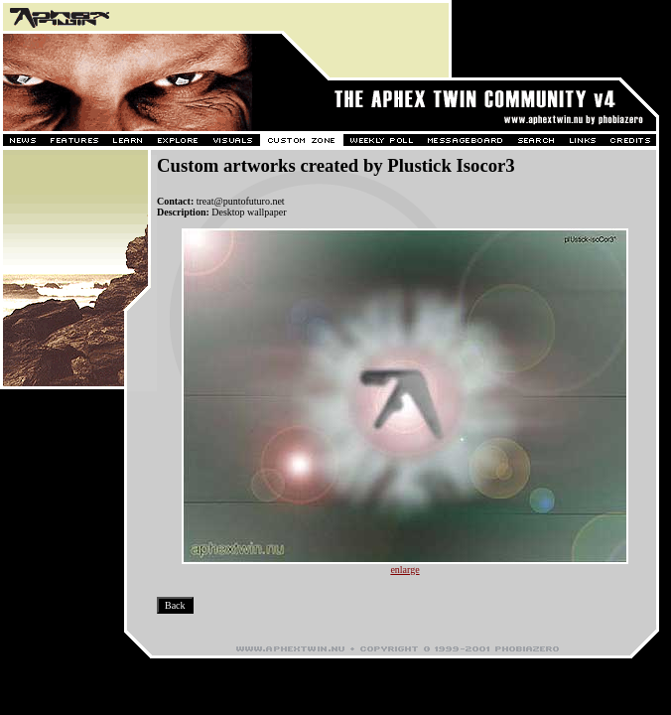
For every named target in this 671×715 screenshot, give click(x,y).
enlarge (404, 569)
